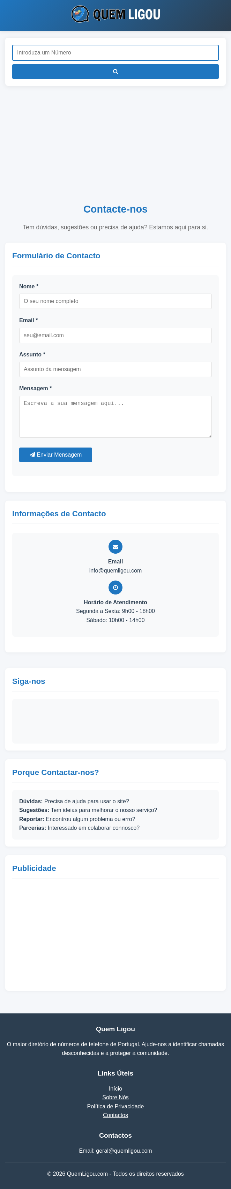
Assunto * (32, 354)
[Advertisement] (115, 149)
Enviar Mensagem (56, 455)
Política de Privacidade (115, 1106)
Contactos (115, 1115)
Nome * (28, 286)
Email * (28, 320)
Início (115, 1089)
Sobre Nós (115, 1097)
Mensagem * (35, 388)
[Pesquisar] (115, 71)
